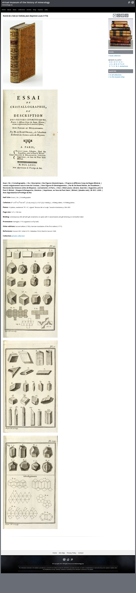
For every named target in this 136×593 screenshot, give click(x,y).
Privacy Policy (71, 553)
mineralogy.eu (7, 5)
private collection (18, 236)
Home (4, 10)
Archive (29, 10)
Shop (34, 10)
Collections (21, 10)
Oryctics (40, 10)
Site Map (62, 553)
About (9, 10)
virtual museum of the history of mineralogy (26, 2)
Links (46, 10)
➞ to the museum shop (116, 77)
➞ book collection (114, 56)
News (14, 10)
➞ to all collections (114, 75)
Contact (80, 553)
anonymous (123, 66)
